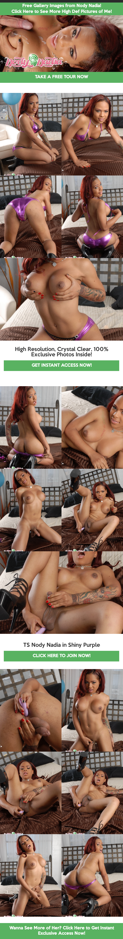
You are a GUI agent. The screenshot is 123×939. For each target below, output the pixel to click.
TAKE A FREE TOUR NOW (61, 77)
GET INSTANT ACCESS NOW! (62, 365)
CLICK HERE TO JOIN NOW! (61, 656)
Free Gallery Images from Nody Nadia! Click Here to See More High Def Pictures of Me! (61, 9)
